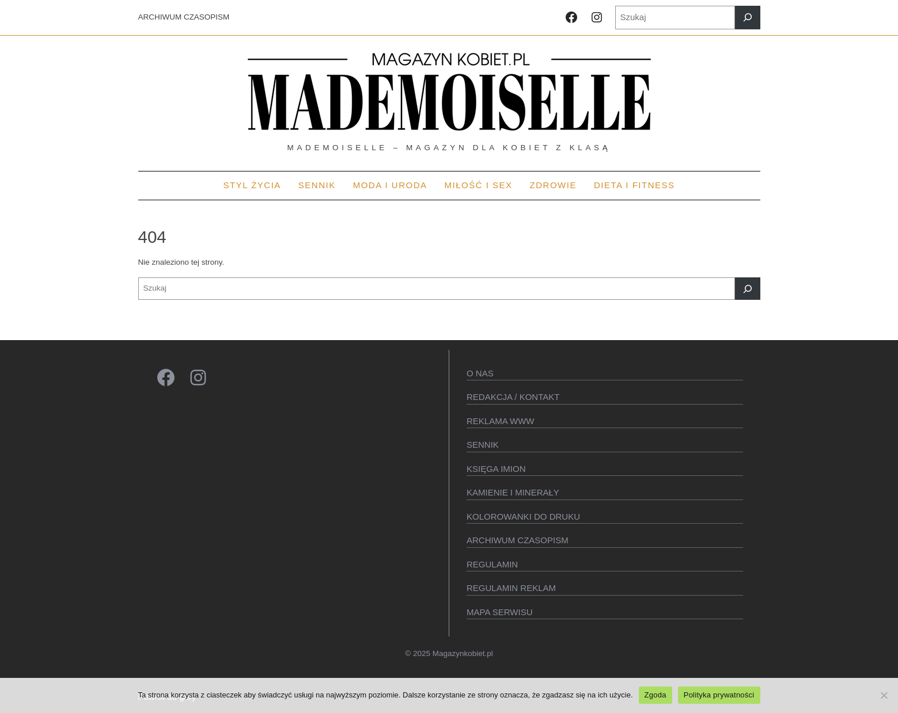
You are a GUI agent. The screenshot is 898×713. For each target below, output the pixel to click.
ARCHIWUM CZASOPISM (184, 17)
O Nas (480, 373)
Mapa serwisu (499, 612)
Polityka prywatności (719, 695)
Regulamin (492, 564)
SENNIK (483, 444)
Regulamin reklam (511, 588)
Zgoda (655, 695)
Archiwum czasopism (518, 540)
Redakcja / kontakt (513, 397)
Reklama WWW (501, 421)
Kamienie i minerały (513, 492)
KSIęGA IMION (496, 469)
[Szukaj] (747, 17)
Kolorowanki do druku (523, 516)
